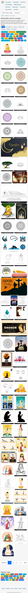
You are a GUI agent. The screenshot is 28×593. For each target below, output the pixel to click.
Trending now (9, 27)
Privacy (16, 588)
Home (2, 15)
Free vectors (8, 2)
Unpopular (14, 29)
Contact (24, 588)
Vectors (7, 15)
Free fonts (23, 2)
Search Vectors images (7, 12)
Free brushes (15, 7)
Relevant (3, 29)
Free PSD (16, 9)
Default (3, 27)
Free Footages (8, 4)
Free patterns (8, 9)
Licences (8, 588)
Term (12, 588)
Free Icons (7, 7)
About (19, 588)
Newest (15, 27)
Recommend (21, 27)
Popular (8, 29)
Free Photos (16, 2)
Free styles (22, 7)
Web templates (17, 4)
